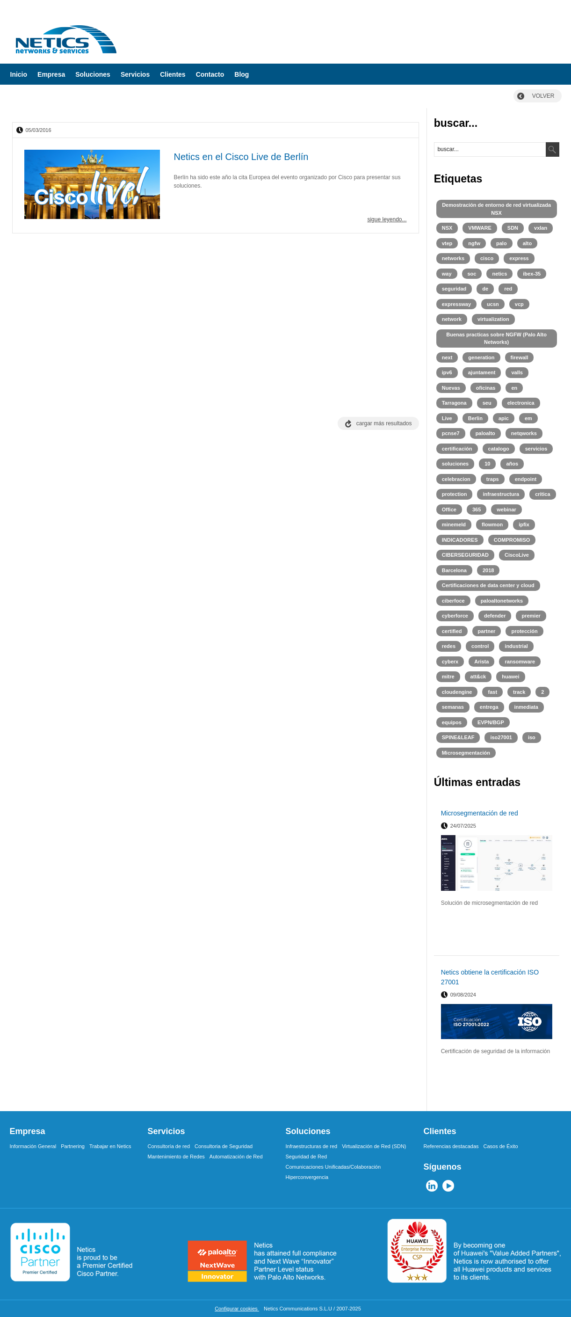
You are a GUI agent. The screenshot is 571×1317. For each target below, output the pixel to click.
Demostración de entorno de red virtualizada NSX (496, 209)
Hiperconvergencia (307, 1177)
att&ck (478, 676)
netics (499, 273)
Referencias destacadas (451, 1146)
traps (492, 479)
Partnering (73, 1146)
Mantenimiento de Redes (176, 1156)
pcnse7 (451, 433)
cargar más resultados (384, 423)
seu (487, 403)
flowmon (492, 524)
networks (453, 258)
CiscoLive (517, 555)
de (485, 288)
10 (487, 463)
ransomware (520, 661)
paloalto (485, 433)
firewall (519, 357)
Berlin (475, 418)
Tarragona (454, 403)
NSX (447, 228)
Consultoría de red (169, 1146)
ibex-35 (532, 273)
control (480, 646)
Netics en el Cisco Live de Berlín (241, 157)
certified (452, 631)
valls (516, 372)
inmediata (526, 707)
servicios (536, 448)
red (508, 288)
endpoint (525, 479)
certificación (457, 448)
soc (472, 273)
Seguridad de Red (306, 1156)
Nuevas (451, 388)
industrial (516, 646)
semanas (453, 707)
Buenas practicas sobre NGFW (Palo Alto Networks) (496, 338)
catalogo (498, 448)
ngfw (474, 243)
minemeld (454, 524)
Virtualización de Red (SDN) (374, 1146)
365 (476, 509)
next (447, 357)
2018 (488, 570)
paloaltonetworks (502, 601)
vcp (519, 304)
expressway (456, 304)
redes (448, 646)
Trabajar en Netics (110, 1146)
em (528, 418)
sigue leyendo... (386, 219)
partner (487, 631)
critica (542, 494)
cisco (486, 258)
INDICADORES (460, 540)
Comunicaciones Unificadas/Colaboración (333, 1167)
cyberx (450, 661)
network (452, 319)
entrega (489, 707)
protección (524, 631)
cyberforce (455, 615)
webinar (506, 509)
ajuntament (482, 372)
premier (530, 615)
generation (481, 357)
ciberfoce (453, 601)
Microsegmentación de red (479, 813)
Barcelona (454, 570)
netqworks (524, 433)
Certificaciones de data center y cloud (488, 585)
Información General (33, 1146)
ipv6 (447, 372)
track (519, 692)
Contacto (210, 74)
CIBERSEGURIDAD (465, 555)
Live (447, 418)
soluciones (455, 463)
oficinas (486, 388)
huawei (510, 676)
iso (531, 737)
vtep (447, 243)
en (514, 388)
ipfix (524, 524)
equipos (452, 722)
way (447, 273)
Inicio (19, 74)
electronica (521, 403)
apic (504, 418)
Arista (481, 661)
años (512, 463)
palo (501, 243)
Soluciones (92, 74)
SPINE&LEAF (458, 737)
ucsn (493, 304)
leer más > (540, 944)
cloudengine (457, 692)
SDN (512, 228)
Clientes (172, 74)
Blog (241, 74)
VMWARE (479, 228)
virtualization (493, 319)
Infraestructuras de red (312, 1146)
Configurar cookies (237, 1308)
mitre (448, 676)
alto (527, 243)
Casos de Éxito (501, 1146)
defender (495, 615)
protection (454, 494)
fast (492, 692)
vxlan (540, 228)
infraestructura (501, 494)
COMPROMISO (512, 540)
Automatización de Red (236, 1156)
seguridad (454, 288)
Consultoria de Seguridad (224, 1146)
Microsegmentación (466, 753)
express (519, 258)
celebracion (456, 479)
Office (449, 509)
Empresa (51, 74)
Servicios (135, 74)
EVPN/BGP (490, 722)
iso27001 (501, 737)
